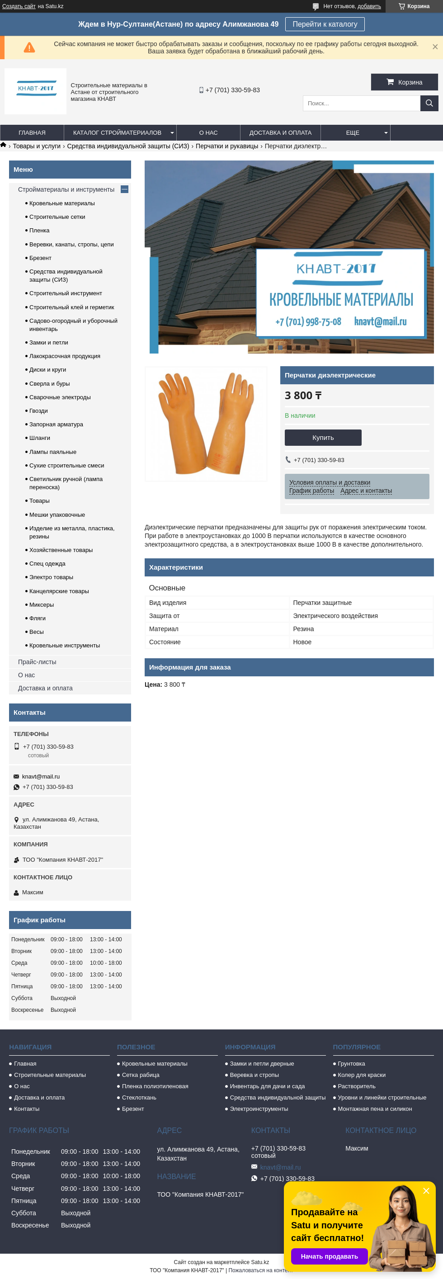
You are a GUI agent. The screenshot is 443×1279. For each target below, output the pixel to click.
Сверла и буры (49, 383)
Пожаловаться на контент (260, 1270)
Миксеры (41, 604)
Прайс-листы (37, 661)
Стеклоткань (139, 1097)
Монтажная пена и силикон (375, 1108)
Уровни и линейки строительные (382, 1097)
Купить (323, 437)
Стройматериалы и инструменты (66, 189)
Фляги (37, 618)
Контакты (26, 1108)
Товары (39, 500)
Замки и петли (48, 342)
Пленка (39, 230)
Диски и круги (47, 369)
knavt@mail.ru (41, 776)
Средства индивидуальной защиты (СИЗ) (128, 146)
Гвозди (38, 410)
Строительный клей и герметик (71, 307)
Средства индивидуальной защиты (278, 1097)
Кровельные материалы (62, 203)
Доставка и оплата (280, 132)
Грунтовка (351, 1063)
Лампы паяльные (52, 451)
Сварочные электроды (60, 397)
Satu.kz (260, 1262)
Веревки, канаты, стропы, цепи (71, 244)
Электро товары (51, 577)
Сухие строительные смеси (66, 465)
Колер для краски (362, 1074)
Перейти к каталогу (324, 24)
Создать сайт (19, 6)
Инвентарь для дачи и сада (267, 1086)
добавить (369, 6)
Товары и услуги (37, 146)
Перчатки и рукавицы (227, 146)
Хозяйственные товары (61, 550)
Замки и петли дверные (262, 1063)
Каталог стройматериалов (117, 132)
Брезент (40, 258)
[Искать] (429, 103)
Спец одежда (47, 563)
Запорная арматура (56, 424)
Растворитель (357, 1086)
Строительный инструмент (65, 293)
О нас (208, 132)
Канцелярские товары (59, 591)
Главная (32, 132)
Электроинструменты (259, 1108)
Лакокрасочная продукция (64, 356)
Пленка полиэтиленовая (155, 1086)
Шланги (39, 437)
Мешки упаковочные (57, 514)
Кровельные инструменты (64, 645)
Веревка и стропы (254, 1074)
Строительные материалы (50, 1074)
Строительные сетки (57, 216)
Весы (36, 631)
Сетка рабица (141, 1074)
